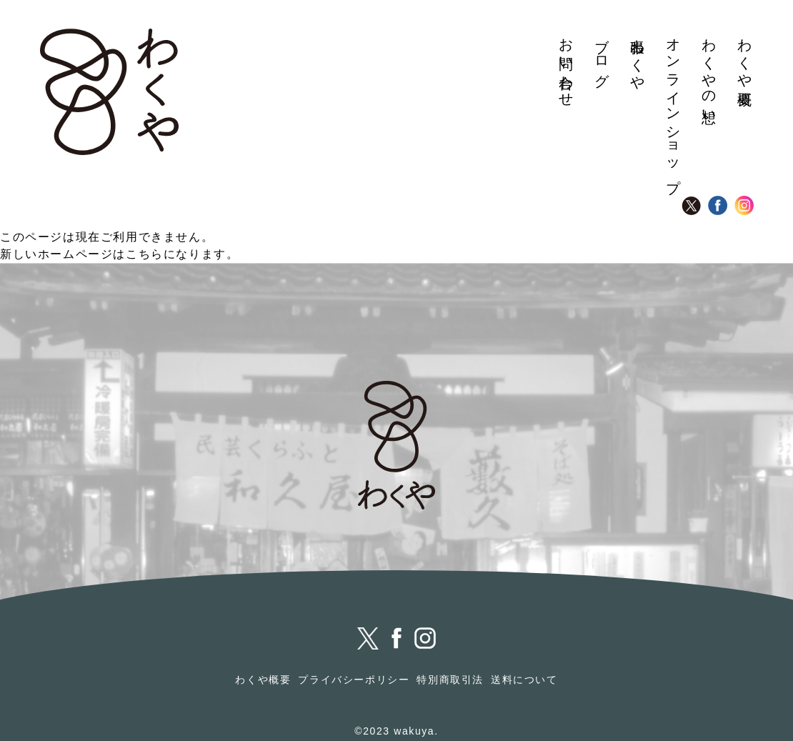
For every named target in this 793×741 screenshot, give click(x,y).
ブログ (602, 55)
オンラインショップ (674, 108)
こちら (145, 254)
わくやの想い (709, 73)
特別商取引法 (450, 679)
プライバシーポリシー (353, 679)
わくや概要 (745, 56)
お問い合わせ (566, 65)
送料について (524, 679)
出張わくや (638, 56)
